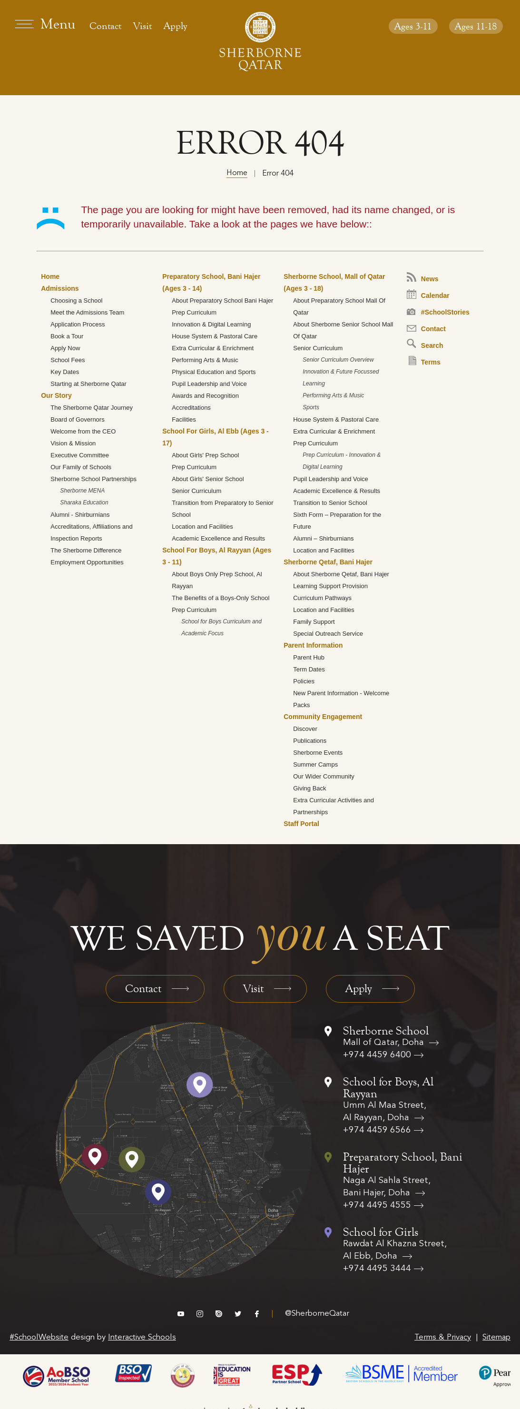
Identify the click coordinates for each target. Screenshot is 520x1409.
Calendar (428, 294)
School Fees (67, 360)
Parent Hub (308, 657)
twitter (238, 1314)
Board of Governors (77, 419)
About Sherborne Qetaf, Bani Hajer (341, 574)
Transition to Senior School (330, 502)
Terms (425, 361)
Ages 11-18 (476, 26)
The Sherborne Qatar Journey (91, 407)
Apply (175, 25)
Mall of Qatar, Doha (384, 1042)
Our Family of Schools (80, 467)
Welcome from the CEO (83, 431)
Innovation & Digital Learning (211, 324)
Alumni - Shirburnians (79, 514)
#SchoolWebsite (39, 1337)
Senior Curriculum (196, 490)
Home (236, 173)
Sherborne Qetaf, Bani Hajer (328, 562)
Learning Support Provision (330, 586)
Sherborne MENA (82, 490)
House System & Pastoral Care (214, 336)
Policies (303, 681)
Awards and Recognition (205, 395)
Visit (142, 25)
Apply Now (65, 348)
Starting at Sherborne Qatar (88, 383)
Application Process (77, 324)
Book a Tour (66, 336)
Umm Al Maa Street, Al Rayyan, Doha (384, 1112)
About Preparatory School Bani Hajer (222, 300)
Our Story (56, 395)
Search (425, 344)
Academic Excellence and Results (218, 538)
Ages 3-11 (413, 26)
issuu (219, 1314)
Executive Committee (79, 455)
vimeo (181, 1314)
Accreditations (191, 407)
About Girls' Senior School (208, 479)
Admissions (59, 288)
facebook (257, 1314)
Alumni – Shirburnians (323, 538)
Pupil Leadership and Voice (209, 383)
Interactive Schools (142, 1337)
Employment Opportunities (86, 562)
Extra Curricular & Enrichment (213, 348)
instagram (200, 1314)
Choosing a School (76, 300)
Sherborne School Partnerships (93, 479)
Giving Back (309, 788)
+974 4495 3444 (377, 1268)
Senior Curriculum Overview (338, 359)
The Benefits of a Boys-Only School (220, 597)
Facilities (184, 419)
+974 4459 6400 (377, 1055)
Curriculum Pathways (322, 597)
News (423, 277)
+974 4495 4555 (377, 1205)
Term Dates (308, 669)
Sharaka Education (84, 502)
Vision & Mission (73, 443)
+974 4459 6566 (377, 1130)
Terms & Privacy (442, 1337)
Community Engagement (323, 716)
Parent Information (313, 645)
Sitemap (496, 1337)
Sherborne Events (318, 752)
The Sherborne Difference (85, 550)
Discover (305, 728)
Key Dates (64, 371)
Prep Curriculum (194, 312)
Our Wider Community (323, 776)
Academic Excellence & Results (336, 490)
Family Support (313, 621)
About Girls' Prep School (205, 455)
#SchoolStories (438, 312)
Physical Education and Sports (213, 371)
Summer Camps (315, 764)
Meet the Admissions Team (87, 312)
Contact (105, 25)
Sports (311, 407)
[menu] (46, 23)
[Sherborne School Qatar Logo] (260, 41)
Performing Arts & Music (205, 360)
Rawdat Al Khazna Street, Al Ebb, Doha (395, 1250)
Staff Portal (301, 824)
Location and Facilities (202, 526)
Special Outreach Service (328, 633)
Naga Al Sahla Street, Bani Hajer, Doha (387, 1187)
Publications (309, 740)
